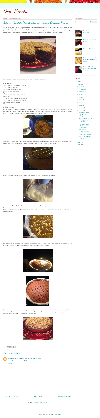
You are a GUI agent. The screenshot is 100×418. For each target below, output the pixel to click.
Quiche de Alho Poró (89, 49)
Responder (11, 363)
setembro (82, 91)
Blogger (58, 414)
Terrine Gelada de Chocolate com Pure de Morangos (89, 68)
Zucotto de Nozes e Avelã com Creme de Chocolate (85, 126)
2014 (79, 84)
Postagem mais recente (11, 396)
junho (81, 99)
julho (80, 97)
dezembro (82, 86)
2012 (79, 145)
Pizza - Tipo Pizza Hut (85, 134)
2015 (79, 81)
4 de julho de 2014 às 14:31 (33, 358)
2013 (79, 142)
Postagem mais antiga (64, 396)
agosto (81, 94)
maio (80, 102)
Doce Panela (15, 10)
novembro (82, 89)
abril (80, 105)
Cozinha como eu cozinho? (16, 358)
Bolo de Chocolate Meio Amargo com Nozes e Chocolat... (85, 120)
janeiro (81, 110)
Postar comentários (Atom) (40, 402)
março (81, 107)
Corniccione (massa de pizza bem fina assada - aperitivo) (90, 59)
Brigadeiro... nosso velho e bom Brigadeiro (84, 114)
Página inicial (38, 396)
